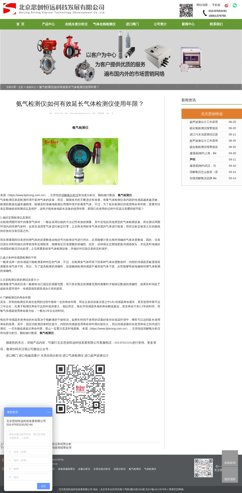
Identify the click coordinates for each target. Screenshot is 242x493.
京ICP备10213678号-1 (157, 489)
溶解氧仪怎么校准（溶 (204, 172)
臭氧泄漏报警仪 (66, 469)
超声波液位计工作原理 (204, 122)
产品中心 (48, 24)
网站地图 (202, 4)
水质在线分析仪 (101, 469)
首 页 (20, 24)
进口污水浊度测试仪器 (204, 134)
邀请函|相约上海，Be (203, 153)
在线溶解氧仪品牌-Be (203, 178)
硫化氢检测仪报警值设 (204, 128)
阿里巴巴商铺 (176, 489)
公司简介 (160, 24)
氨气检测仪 (135, 469)
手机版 (216, 4)
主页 (20, 87)
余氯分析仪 (84, 469)
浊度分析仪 (120, 469)
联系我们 (216, 24)
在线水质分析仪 (76, 24)
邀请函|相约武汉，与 (203, 165)
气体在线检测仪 (104, 24)
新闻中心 (188, 24)
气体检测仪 (150, 469)
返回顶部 (230, 479)
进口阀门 (132, 24)
